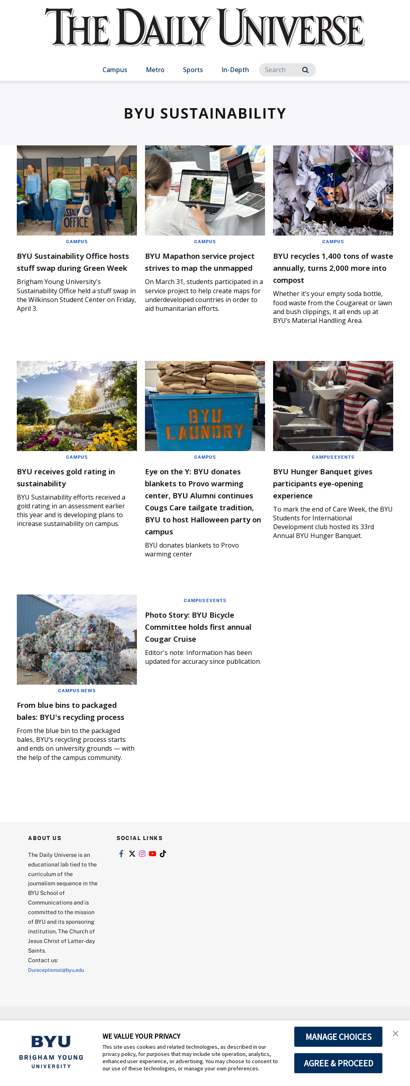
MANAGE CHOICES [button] (338, 1036)
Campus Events (333, 456)
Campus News (77, 714)
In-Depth (235, 69)
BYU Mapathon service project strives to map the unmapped (198, 267)
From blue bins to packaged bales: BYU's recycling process (69, 740)
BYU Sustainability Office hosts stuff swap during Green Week (75, 267)
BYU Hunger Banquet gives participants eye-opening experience (326, 482)
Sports (193, 69)
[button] (397, 1035)
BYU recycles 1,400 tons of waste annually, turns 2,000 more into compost (331, 267)
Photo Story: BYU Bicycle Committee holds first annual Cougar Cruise (202, 650)
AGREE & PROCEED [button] (338, 1063)
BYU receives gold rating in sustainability (75, 476)
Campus (114, 69)
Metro (155, 69)
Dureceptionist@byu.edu (60, 1005)
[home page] (205, 36)
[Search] (287, 70)
